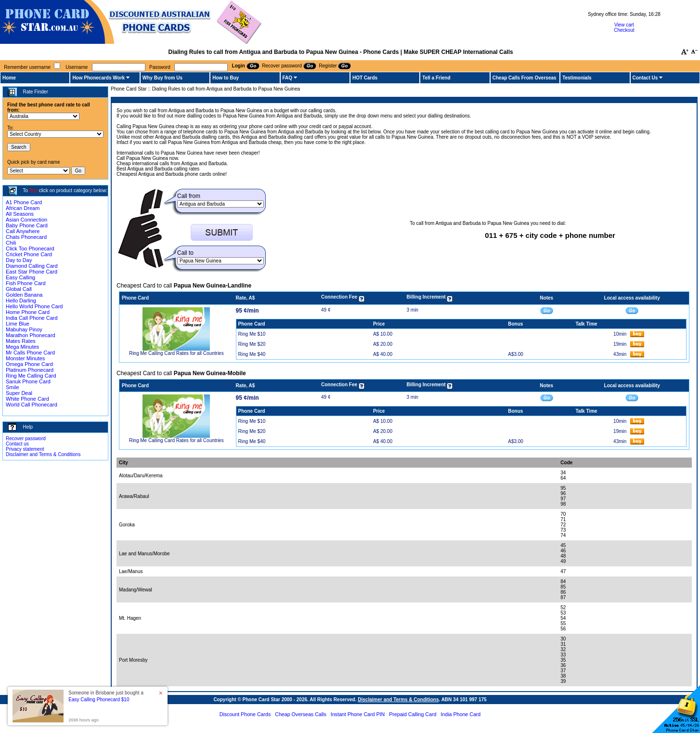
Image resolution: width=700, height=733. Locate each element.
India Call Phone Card (32, 318)
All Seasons (20, 214)
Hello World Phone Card (34, 306)
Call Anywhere (22, 231)
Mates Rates (21, 341)
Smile (12, 387)
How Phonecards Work (98, 77)
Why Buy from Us (162, 77)
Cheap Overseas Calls (300, 714)
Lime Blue (17, 324)
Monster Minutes (25, 358)
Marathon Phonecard (30, 335)
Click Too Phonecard (30, 248)
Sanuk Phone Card (28, 381)
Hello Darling (21, 300)
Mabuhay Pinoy (24, 329)
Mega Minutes (22, 347)
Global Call (19, 289)
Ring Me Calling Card (31, 376)
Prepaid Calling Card (412, 714)
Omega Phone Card (29, 364)
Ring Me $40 (252, 354)
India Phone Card (460, 714)
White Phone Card (27, 399)
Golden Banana (24, 295)
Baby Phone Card (27, 225)
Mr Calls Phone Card (30, 352)
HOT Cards (364, 77)
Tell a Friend (436, 77)
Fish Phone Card (26, 283)
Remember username (27, 67)
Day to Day (19, 260)
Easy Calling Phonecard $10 (98, 699)
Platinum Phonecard (29, 370)
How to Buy (225, 77)
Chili (11, 243)
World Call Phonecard (31, 404)
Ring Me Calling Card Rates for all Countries (176, 353)
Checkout (624, 30)
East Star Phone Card (31, 272)
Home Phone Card (28, 312)
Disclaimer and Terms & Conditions (43, 454)
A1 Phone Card (24, 202)
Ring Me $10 (252, 334)
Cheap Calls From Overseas (525, 77)
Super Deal (19, 393)
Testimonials (576, 77)
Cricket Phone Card (29, 254)
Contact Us (645, 77)
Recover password (26, 438)
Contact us (17, 443)
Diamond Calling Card (32, 266)
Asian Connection (26, 220)
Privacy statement (25, 449)
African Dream (22, 208)
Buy (33, 190)
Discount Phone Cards (245, 714)
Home (9, 77)
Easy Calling (20, 277)
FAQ (288, 77)
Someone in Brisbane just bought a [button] (105, 696)
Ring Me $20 (252, 344)
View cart (624, 24)
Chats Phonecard (26, 237)
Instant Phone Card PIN (358, 714)
